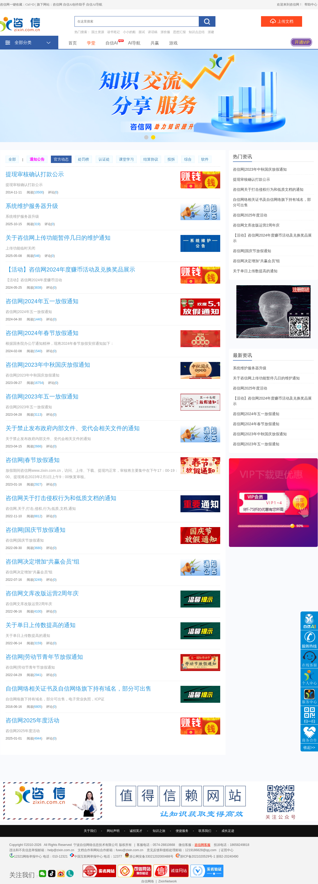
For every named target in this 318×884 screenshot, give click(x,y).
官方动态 (61, 159)
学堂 (91, 43)
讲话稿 (152, 32)
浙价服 (165, 32)
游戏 (173, 43)
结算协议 (150, 159)
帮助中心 (310, 4)
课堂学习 (126, 159)
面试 (142, 32)
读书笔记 (113, 32)
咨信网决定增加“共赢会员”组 (256, 261)
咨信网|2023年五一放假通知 (256, 444)
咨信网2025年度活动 (250, 215)
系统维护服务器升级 (249, 368)
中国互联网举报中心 (88, 856)
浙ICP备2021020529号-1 (197, 856)
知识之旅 (159, 831)
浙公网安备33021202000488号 (151, 856)
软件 (205, 159)
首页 (72, 43)
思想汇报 (179, 32)
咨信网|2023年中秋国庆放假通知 (260, 169)
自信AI (111, 43)
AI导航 (134, 43)
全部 (12, 159)
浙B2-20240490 (227, 856)
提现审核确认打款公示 (251, 179)
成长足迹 (228, 831)
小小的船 (129, 32)
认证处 (104, 159)
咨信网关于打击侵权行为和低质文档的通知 (268, 189)
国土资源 (97, 32)
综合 (188, 159)
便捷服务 (182, 831)
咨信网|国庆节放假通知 (252, 251)
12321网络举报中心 (28, 856)
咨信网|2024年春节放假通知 (256, 424)
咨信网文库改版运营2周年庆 (256, 225)
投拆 (171, 159)
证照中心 (227, 850)
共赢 (155, 43)
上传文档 (281, 21)
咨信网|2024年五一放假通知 (256, 414)
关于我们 (90, 831)
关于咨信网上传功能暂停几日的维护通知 (266, 378)
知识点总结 (197, 32)
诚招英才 (136, 831)
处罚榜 (83, 159)
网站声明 (113, 831)
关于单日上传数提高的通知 (255, 271)
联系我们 (204, 831)
